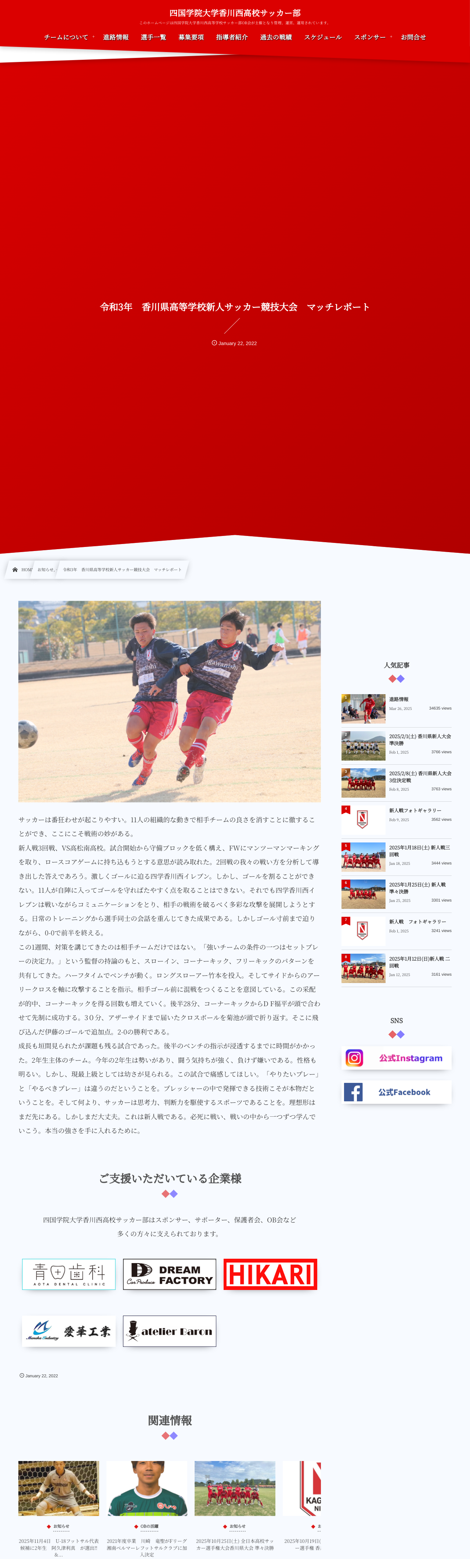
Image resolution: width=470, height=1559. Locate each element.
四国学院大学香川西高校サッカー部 (234, 13)
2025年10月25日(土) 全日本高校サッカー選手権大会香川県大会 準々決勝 (235, 1549)
